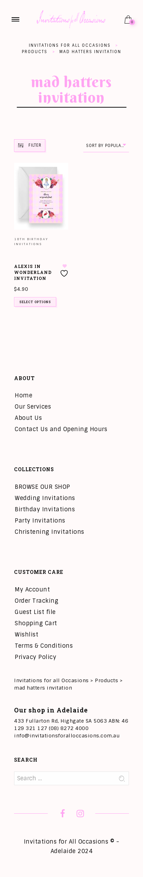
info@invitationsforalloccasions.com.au (66, 735)
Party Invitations (40, 520)
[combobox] (106, 145)
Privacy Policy (35, 657)
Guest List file (35, 612)
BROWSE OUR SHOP (42, 487)
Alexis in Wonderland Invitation (33, 272)
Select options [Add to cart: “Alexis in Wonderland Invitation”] (35, 302)
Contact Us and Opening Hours (61, 429)
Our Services (33, 406)
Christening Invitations (49, 532)
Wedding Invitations (45, 498)
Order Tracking (36, 600)
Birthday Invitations (45, 509)
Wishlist (26, 634)
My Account (32, 589)
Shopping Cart (36, 623)
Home (23, 395)
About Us (28, 418)
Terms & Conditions (44, 645)
